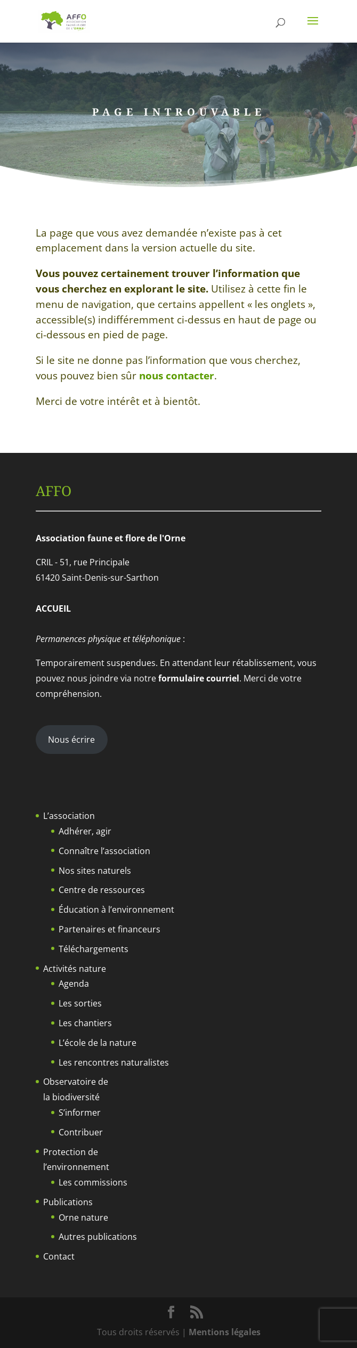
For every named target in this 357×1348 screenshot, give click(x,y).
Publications (68, 1202)
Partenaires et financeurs (109, 929)
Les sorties (80, 1003)
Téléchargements (93, 949)
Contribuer (81, 1132)
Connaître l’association (104, 851)
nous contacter (176, 376)
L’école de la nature (97, 1043)
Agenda (74, 983)
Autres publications (98, 1237)
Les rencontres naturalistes (114, 1062)
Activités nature (74, 969)
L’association (69, 816)
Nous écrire (71, 739)
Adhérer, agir (85, 831)
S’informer (80, 1112)
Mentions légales (225, 1332)
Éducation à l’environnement (116, 909)
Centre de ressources (102, 890)
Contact (59, 1256)
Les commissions (93, 1182)
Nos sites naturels (95, 870)
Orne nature (83, 1217)
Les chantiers (85, 1023)
